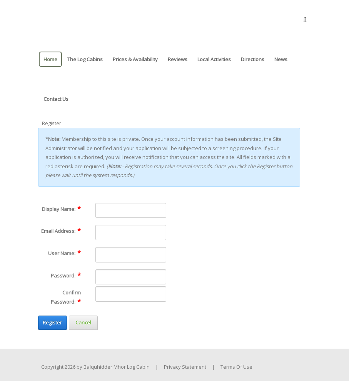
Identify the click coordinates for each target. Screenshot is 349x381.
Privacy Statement (185, 366)
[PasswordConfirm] (130, 294)
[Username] (130, 254)
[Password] (130, 277)
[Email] (130, 232)
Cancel (83, 322)
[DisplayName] (130, 210)
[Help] (86, 208)
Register (52, 322)
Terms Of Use (236, 366)
